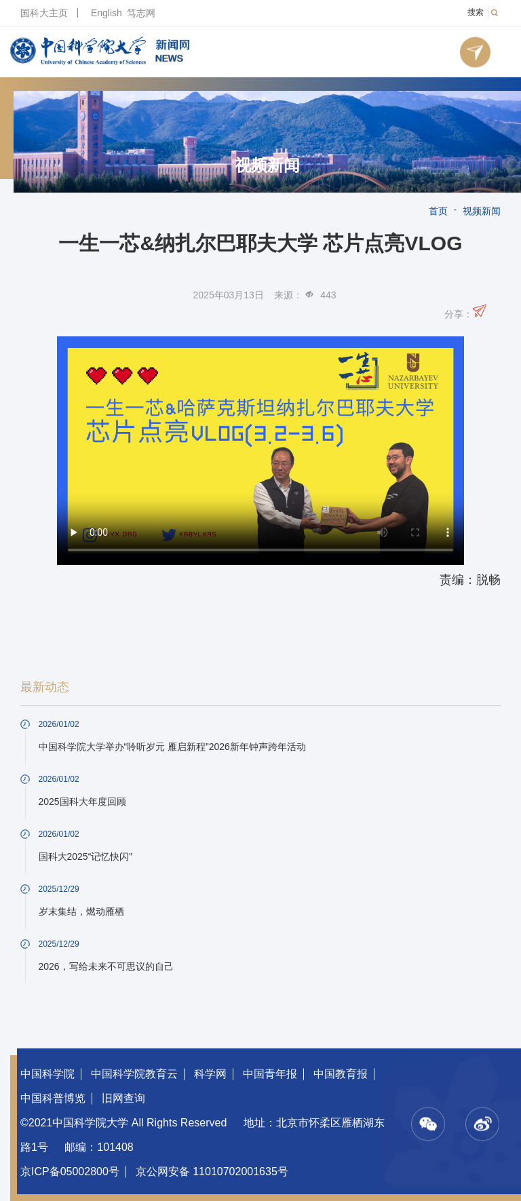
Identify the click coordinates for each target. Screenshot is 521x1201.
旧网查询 (123, 1098)
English (106, 12)
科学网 (210, 1074)
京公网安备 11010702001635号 (212, 1171)
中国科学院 (47, 1074)
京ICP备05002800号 (69, 1171)
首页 (438, 210)
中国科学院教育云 (134, 1074)
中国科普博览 (52, 1098)
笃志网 (141, 12)
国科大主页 (44, 12)
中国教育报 (340, 1074)
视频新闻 (267, 165)
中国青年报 (270, 1074)
